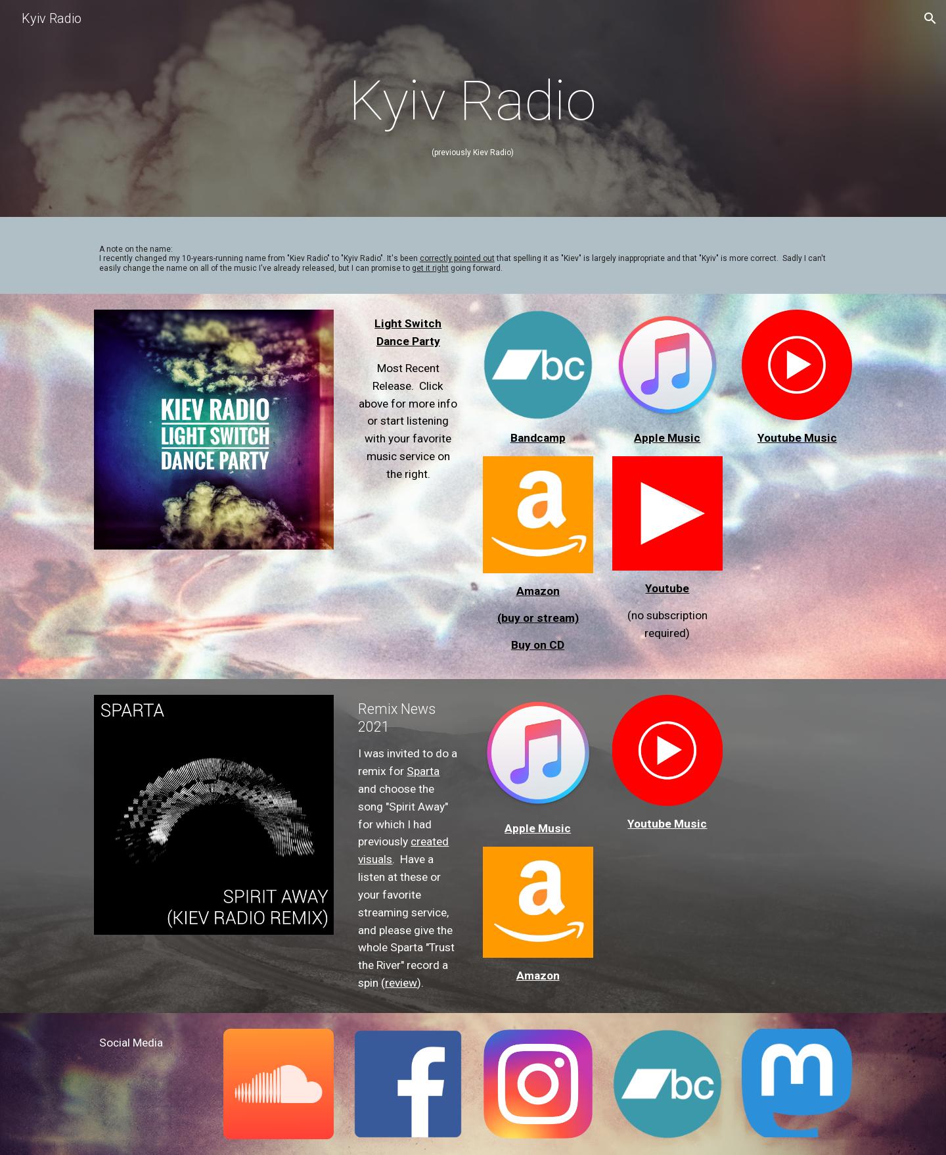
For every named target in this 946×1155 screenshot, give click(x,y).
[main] (473, 111)
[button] (930, 18)
